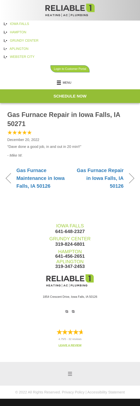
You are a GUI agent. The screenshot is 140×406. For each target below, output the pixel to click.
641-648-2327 (70, 231)
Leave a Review (70, 345)
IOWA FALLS (70, 225)
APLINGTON (70, 261)
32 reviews (75, 339)
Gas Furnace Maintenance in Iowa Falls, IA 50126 (40, 178)
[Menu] (70, 82)
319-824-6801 (70, 244)
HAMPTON (70, 251)
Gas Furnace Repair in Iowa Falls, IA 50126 (99, 178)
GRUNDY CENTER (70, 238)
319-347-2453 (70, 266)
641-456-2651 (70, 256)
